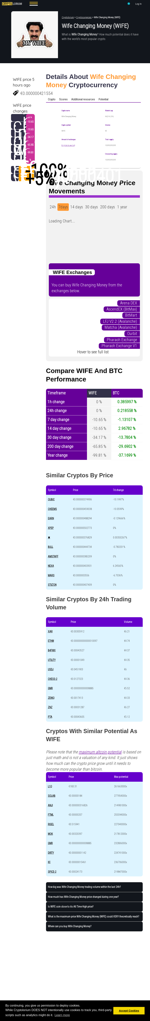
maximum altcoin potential (100, 752)
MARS (51, 575)
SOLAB (51, 795)
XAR (50, 631)
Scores (63, 99)
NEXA (51, 565)
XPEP (51, 527)
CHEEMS (52, 508)
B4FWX (52, 650)
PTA (50, 716)
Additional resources (83, 99)
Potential (103, 99)
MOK (50, 833)
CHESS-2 (52, 678)
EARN (51, 518)
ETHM (51, 640)
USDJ (50, 669)
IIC (49, 862)
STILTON (52, 584)
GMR (50, 688)
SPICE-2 (52, 871)
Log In (138, 4)
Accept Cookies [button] (129, 1010)
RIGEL (51, 824)
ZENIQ (51, 697)
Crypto (51, 99)
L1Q (50, 786)
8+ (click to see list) (68, 145)
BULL (50, 546)
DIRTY (51, 852)
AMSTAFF (53, 556)
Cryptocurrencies (84, 17)
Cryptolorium (68, 17)
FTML (50, 814)
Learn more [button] (62, 1015)
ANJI (50, 805)
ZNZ (50, 707)
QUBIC (51, 499)
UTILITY (52, 659)
